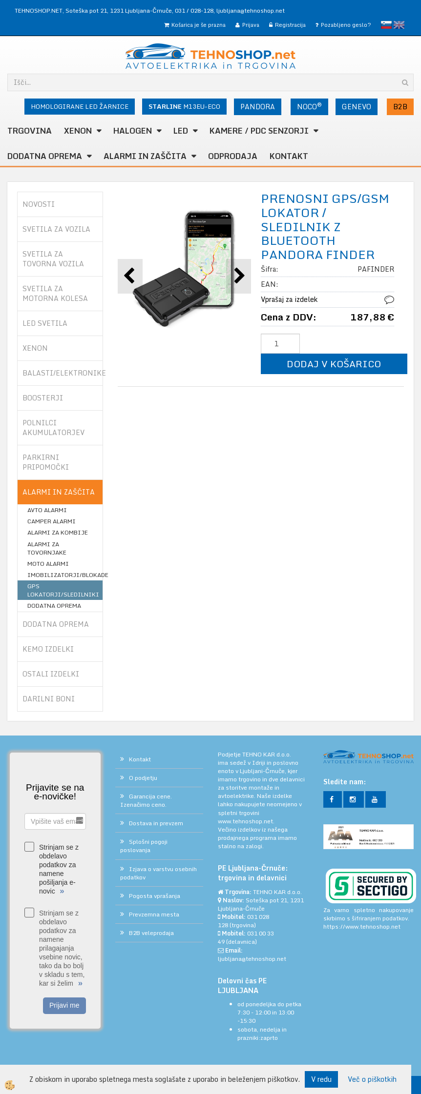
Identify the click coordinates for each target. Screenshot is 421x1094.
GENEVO (356, 106)
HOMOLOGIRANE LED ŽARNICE (79, 106)
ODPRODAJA (232, 156)
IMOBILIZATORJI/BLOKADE (65, 574)
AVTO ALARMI (47, 510)
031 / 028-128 (194, 10)
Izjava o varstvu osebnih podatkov (158, 873)
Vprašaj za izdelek (289, 299)
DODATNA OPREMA (44, 156)
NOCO (309, 106)
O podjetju (143, 777)
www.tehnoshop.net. (246, 821)
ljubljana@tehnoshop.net (250, 10)
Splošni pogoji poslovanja (144, 846)
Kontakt (289, 156)
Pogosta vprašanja (154, 895)
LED (180, 130)
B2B (400, 106)
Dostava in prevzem (156, 823)
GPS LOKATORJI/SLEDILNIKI (63, 590)
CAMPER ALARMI (51, 521)
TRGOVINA (29, 130)
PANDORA (257, 106)
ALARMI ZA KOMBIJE (57, 532)
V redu (321, 1079)
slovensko (386, 25)
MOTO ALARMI (48, 563)
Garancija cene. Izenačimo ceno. (146, 800)
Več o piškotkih (372, 1079)
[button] (238, 276)
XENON (78, 130)
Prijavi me (64, 1005)
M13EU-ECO (184, 106)
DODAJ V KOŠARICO (334, 363)
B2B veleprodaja (151, 932)
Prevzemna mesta (154, 914)
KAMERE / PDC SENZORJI (259, 130)
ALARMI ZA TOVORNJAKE (46, 548)
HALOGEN (132, 130)
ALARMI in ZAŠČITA (145, 156)
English (399, 25)
